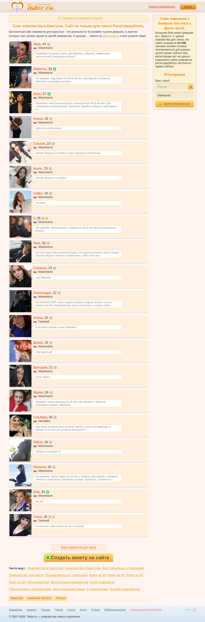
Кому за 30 (97, 575)
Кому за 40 (116, 575)
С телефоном (97, 589)
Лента (83, 609)
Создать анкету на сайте (77, 557)
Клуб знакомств (102, 582)
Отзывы (95, 609)
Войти (188, 6)
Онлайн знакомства (124, 589)
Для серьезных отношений (123, 568)
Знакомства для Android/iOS (146, 609)
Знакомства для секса (26, 575)
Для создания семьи (69, 589)
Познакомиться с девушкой (66, 575)
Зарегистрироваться (162, 6)
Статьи (71, 609)
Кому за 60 (17, 582)
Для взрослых (38, 582)
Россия (60, 598)
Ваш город (162, 80)
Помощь (45, 609)
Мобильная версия (115, 609)
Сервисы (32, 609)
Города (59, 609)
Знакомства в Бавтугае (45, 568)
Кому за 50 (134, 575)
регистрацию (111, 36)
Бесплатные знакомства (69, 582)
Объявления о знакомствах (30, 589)
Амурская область (39, 598)
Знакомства (15, 609)
